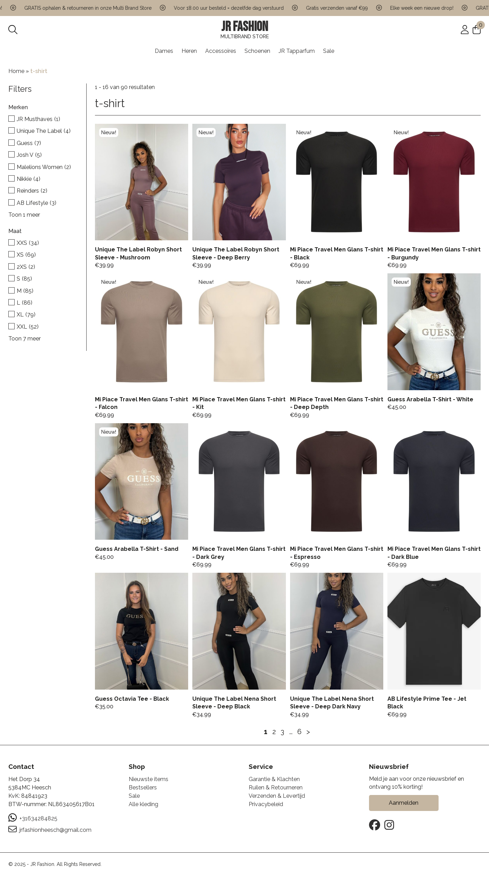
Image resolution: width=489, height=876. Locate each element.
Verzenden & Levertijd (277, 796)
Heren (189, 51)
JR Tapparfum (297, 51)
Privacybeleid (266, 804)
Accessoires (220, 51)
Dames (164, 51)
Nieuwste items (148, 779)
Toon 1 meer (24, 214)
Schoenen (257, 51)
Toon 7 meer (24, 338)
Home (16, 71)
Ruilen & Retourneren (276, 787)
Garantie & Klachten (274, 779)
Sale (328, 51)
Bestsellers (143, 787)
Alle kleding (143, 804)
